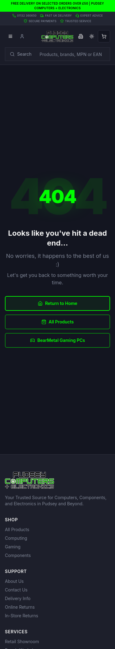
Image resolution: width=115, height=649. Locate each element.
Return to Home (57, 303)
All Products (57, 321)
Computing (16, 538)
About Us (14, 581)
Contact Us (16, 589)
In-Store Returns (21, 615)
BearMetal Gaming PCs (57, 340)
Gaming (13, 546)
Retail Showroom (22, 641)
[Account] (22, 36)
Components (18, 555)
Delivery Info (17, 598)
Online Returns (20, 607)
